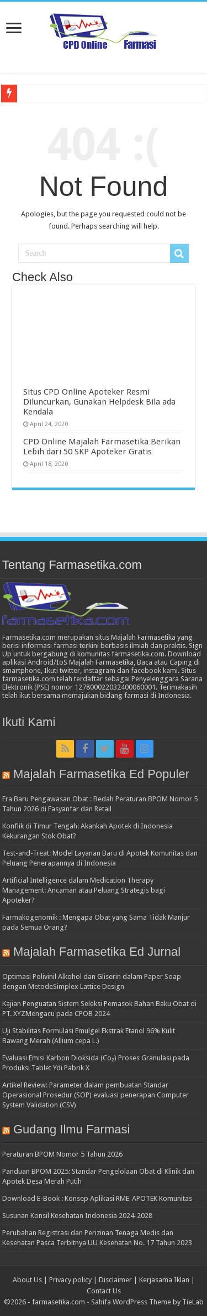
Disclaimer (115, 1280)
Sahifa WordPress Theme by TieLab (147, 1302)
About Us (27, 1280)
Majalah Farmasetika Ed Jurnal (97, 951)
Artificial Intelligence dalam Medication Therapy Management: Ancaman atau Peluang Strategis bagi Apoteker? (83, 890)
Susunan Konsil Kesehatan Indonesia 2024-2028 (77, 1215)
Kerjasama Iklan (164, 1280)
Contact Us (104, 1291)
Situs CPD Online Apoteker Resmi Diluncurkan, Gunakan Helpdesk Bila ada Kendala (99, 402)
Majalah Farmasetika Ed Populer (101, 774)
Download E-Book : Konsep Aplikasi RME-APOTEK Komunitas (97, 1198)
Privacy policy (70, 1280)
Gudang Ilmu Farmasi (71, 1129)
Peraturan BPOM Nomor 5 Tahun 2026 (62, 1154)
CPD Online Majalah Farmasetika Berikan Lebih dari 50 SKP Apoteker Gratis (102, 447)
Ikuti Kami (29, 722)
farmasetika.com (58, 1302)
